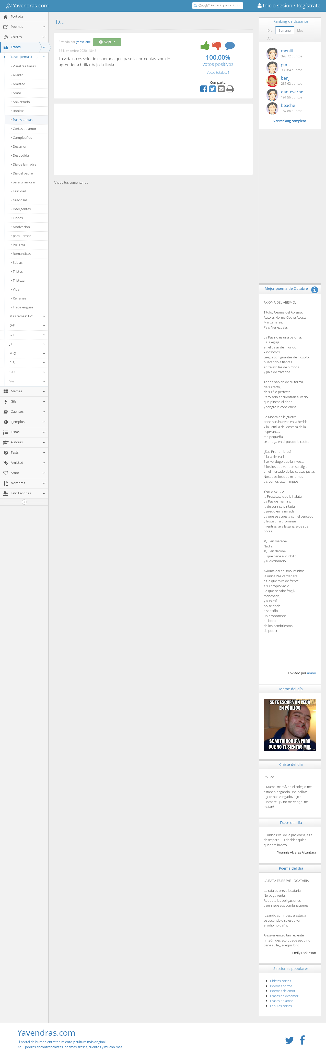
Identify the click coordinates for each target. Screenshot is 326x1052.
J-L (27, 344)
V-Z (27, 381)
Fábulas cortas (281, 1006)
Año (270, 38)
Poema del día (291, 868)
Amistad (18, 84)
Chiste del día (291, 764)
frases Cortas (21, 119)
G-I (27, 334)
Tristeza (18, 280)
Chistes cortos (280, 981)
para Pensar (21, 235)
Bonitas (17, 110)
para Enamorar (23, 182)
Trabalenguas (22, 307)
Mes (300, 30)
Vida (15, 289)
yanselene (83, 42)
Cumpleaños (21, 137)
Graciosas (19, 200)
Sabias (16, 262)
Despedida (20, 155)
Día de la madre (23, 164)
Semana (285, 30)
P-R (27, 362)
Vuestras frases (23, 66)
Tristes (17, 271)
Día (269, 30)
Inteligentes (21, 209)
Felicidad (18, 191)
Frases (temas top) (24, 56)
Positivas (18, 244)
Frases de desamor (284, 996)
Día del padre (22, 173)
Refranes (18, 298)
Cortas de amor (23, 128)
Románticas (21, 253)
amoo (311, 673)
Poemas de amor (282, 990)
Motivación (20, 226)
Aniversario (20, 101)
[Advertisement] (153, 139)
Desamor (19, 146)
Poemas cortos (281, 986)
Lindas (17, 218)
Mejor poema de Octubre (286, 288)
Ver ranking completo (289, 121)
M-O (27, 353)
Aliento (17, 75)
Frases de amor (281, 1000)
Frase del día (291, 822)
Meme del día (291, 688)
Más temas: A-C (27, 316)
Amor (16, 93)
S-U (27, 372)
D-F (27, 325)
